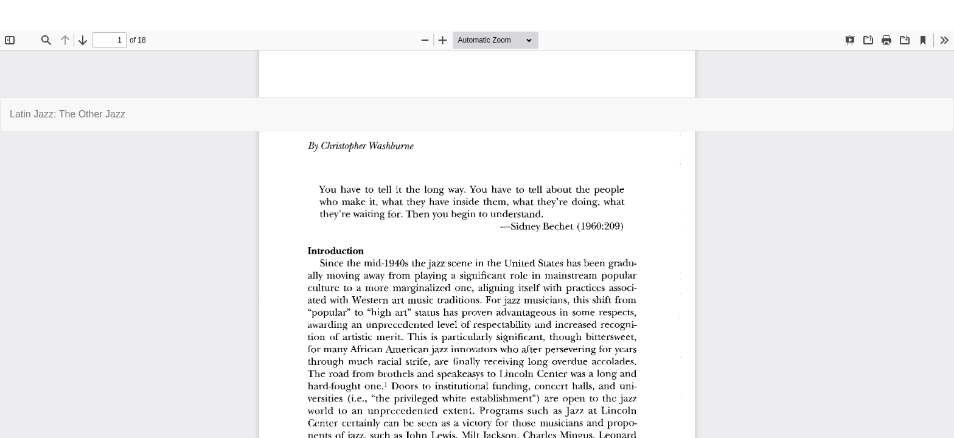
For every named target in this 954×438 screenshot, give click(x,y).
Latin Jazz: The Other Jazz (67, 114)
